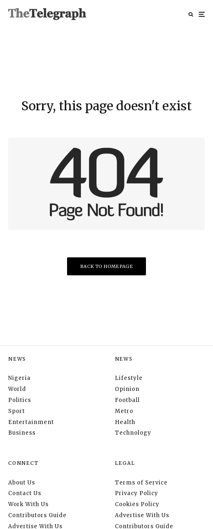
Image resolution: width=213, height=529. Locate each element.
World (17, 389)
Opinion (127, 389)
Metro (124, 411)
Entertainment (31, 422)
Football (127, 400)
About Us (21, 482)
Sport (16, 411)
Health (125, 422)
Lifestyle (129, 378)
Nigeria (19, 378)
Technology (133, 432)
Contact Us (24, 493)
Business (22, 432)
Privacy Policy (136, 493)
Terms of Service (141, 482)
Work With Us (28, 504)
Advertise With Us (142, 515)
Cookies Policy (137, 504)
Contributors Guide (37, 515)
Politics (19, 400)
